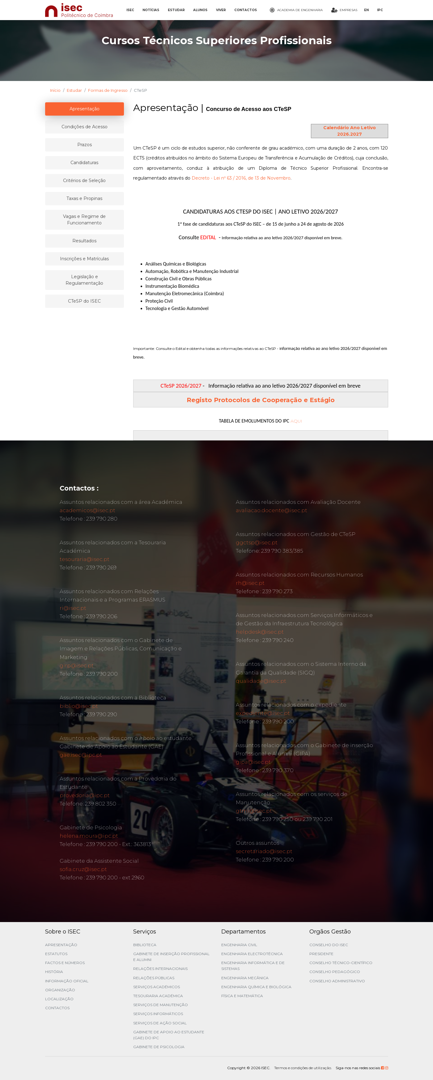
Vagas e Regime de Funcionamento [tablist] (84, 220)
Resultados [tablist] (84, 241)
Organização (60, 990)
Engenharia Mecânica (245, 978)
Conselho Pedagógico (334, 971)
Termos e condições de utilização (302, 1067)
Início (55, 90)
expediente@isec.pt (263, 713)
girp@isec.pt (77, 665)
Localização (59, 999)
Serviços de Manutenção (160, 1004)
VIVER (221, 10)
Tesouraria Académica (158, 995)
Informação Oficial (66, 981)
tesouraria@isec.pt (84, 559)
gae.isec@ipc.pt (81, 755)
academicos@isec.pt (87, 510)
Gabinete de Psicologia (159, 1046)
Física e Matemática (242, 995)
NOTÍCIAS (150, 10)
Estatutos (56, 953)
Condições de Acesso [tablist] (85, 127)
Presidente (321, 953)
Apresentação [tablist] (85, 109)
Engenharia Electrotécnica (252, 953)
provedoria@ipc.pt (85, 795)
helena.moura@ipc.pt (89, 836)
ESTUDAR (176, 10)
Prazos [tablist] (84, 144)
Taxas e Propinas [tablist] (84, 198)
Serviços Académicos (156, 986)
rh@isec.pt (250, 583)
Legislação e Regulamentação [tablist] (84, 280)
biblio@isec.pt (79, 706)
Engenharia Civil (239, 944)
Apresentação (61, 944)
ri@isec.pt (73, 608)
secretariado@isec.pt (264, 851)
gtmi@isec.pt (254, 811)
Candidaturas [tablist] (84, 162)
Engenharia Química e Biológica (256, 986)
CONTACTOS (245, 10)
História (54, 971)
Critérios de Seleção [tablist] (84, 180)
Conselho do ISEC (328, 944)
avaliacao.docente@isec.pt (271, 510)
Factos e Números (65, 962)
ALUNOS (200, 10)
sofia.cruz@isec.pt (83, 869)
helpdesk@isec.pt (260, 632)
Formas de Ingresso (108, 90)
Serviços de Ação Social (160, 1023)
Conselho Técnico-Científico (340, 962)
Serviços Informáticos (158, 1013)
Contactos (57, 1008)
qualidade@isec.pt (261, 681)
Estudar (74, 90)
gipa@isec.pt (253, 762)
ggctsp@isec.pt (257, 542)
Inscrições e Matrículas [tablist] (84, 258)
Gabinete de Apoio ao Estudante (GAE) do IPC (168, 1035)
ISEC (130, 10)
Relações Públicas (153, 978)
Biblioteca (144, 944)
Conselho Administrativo (337, 981)
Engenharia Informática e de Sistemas (253, 965)
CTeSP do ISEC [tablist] (84, 301)
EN (366, 10)
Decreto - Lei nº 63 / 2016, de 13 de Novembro (241, 178)
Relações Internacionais (160, 968)
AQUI (296, 421)
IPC (380, 10)
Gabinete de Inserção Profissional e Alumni (171, 956)
